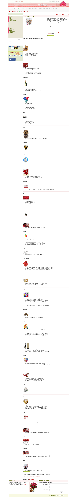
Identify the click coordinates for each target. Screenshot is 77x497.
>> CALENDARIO (42, 8)
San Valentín (10, 16)
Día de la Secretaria (11, 31)
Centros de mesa (11, 29)
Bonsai (9, 26)
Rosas (9, 18)
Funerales (10, 30)
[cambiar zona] (56, 32)
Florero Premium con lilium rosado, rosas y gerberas (32, 476)
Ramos (9, 17)
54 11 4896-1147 (13, 11)
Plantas (9, 27)
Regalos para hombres (12, 20)
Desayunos (10, 21)
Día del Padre (10, 32)
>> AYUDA (48, 8)
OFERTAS (10, 33)
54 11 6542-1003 (23, 11)
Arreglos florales (11, 19)
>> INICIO (22, 8)
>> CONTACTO (54, 8)
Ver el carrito (11, 43)
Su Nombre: (45, 484)
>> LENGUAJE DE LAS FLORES (31, 8)
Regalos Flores (31, 479)
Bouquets (10, 28)
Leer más (24, 484)
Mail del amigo (45, 489)
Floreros (10, 22)
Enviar (61, 492)
